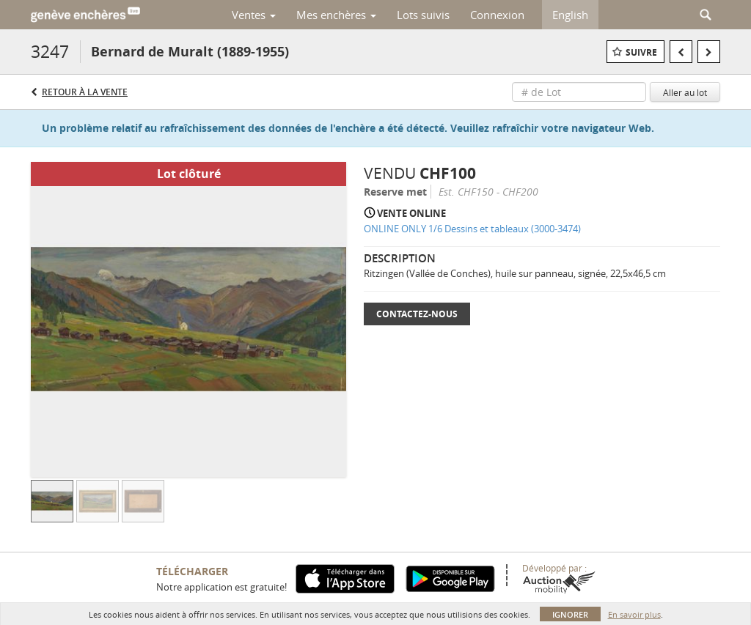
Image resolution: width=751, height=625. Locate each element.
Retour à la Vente (85, 92)
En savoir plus (634, 614)
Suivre (641, 52)
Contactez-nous (417, 314)
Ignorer (570, 614)
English (570, 14)
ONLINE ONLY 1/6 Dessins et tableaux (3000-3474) (472, 228)
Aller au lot (685, 92)
